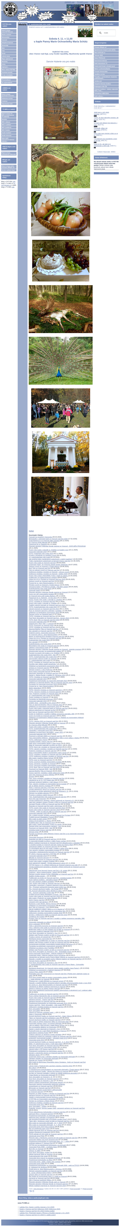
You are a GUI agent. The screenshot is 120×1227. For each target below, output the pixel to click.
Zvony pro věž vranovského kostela (41, 594)
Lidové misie (6, 56)
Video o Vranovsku (35, 1014)
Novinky (4, 119)
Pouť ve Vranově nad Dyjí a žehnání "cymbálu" (45, 611)
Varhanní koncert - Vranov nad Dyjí (41, 999)
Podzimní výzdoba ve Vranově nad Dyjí (42, 751)
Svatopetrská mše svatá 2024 (39, 640)
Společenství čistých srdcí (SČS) (104, 50)
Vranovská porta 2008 (36, 1163)
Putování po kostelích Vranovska (40, 537)
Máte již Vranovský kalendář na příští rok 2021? (45, 745)
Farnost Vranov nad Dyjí (37, 961)
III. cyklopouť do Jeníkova (38, 1167)
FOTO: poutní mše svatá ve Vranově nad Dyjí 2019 (47, 808)
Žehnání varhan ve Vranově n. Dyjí (41, 1081)
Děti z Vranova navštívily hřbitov (40, 1180)
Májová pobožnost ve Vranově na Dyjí (42, 710)
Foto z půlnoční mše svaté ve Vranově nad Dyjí (45, 928)
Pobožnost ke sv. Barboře (38, 544)
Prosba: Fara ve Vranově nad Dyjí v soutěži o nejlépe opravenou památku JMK (57, 918)
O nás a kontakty (7, 75)
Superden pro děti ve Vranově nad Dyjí (42, 839)
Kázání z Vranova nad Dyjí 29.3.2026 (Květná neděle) (37, 1211)
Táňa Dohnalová (38, 1189)
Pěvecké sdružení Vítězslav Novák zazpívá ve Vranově (48, 592)
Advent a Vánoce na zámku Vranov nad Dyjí (44, 988)
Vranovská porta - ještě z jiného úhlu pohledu (45, 1162)
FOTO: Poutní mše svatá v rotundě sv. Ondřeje (45, 600)
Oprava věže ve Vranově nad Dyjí (41, 1175)
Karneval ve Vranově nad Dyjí (39, 1178)
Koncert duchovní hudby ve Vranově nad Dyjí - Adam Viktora (50, 1016)
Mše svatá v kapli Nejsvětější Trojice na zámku (45, 824)
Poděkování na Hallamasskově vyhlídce (43, 577)
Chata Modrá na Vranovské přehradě (42, 1075)
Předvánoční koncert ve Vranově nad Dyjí (43, 859)
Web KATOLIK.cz (99, 52)
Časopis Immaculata (100, 71)
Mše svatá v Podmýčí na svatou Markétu (43, 898)
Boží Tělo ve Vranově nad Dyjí (39, 568)
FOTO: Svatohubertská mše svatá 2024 (43, 607)
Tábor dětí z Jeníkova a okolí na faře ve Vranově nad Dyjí (49, 1121)
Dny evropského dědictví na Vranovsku (42, 1027)
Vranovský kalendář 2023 (38, 701)
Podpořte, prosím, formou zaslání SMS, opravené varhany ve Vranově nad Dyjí (57, 1108)
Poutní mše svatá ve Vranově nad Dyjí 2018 (44, 896)
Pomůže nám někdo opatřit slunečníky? (43, 664)
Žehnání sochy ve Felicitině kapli (40, 614)
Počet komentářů (75, 1189)
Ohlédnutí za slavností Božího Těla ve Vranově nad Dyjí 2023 (50, 682)
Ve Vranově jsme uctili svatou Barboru (42, 596)
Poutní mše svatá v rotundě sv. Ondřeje (43, 603)
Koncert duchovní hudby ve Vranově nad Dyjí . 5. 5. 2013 (49, 1042)
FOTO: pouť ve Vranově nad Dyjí (40, 760)
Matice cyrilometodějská (102, 69)
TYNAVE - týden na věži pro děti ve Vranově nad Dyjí (47, 811)
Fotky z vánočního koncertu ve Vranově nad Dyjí (46, 926)
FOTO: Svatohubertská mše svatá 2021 (43, 729)
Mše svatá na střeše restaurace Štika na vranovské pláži (49, 1022)
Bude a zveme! (6, 34)
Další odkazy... (99, 96)
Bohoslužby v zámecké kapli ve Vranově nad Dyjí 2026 (48, 539)
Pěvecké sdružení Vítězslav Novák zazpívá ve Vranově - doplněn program (55, 649)
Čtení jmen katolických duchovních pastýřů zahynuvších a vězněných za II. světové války (60, 990)
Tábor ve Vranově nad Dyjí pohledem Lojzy (44, 1018)
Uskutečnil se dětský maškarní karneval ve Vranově (47, 987)
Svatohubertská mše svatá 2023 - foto (42, 655)
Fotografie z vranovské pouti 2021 (41, 730)
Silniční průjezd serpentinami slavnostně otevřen (46, 1082)
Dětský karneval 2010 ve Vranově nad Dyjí (44, 1130)
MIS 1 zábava (6, 122)
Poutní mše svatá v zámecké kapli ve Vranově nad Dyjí (48, 708)
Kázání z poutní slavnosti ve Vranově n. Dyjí (44, 1029)
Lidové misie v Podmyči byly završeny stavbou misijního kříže (50, 1066)
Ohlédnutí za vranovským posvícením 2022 (44, 706)
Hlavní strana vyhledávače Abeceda (9, 153)
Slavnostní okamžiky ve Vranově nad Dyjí (43, 673)
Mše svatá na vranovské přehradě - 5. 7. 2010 (45, 1125)
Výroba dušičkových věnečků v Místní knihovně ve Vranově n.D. (51, 800)
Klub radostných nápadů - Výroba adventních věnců (47, 863)
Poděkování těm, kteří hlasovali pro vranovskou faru (47, 911)
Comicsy (4, 101)
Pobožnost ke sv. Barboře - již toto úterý (43, 598)
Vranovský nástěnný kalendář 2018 (41, 931)
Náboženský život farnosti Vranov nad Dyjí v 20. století (48, 870)
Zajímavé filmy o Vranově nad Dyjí (41, 1114)
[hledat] (106, 32)
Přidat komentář (87, 1189)
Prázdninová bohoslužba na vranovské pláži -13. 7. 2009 (49, 1141)
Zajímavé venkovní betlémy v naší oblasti (43, 782)
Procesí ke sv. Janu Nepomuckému (41, 583)
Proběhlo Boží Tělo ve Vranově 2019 (42, 823)
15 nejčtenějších (7, 82)
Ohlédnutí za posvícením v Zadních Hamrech (45, 970)
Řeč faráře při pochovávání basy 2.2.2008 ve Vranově (48, 1176)
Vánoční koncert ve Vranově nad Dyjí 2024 (44, 609)
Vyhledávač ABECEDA (101, 93)
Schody (31, 776)
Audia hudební (6, 133)
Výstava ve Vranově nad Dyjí (39, 668)
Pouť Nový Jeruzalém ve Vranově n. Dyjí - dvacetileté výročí (50, 952)
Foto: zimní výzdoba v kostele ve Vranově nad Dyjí (46, 778)
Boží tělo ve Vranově (36, 1149)
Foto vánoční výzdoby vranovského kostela (44, 850)
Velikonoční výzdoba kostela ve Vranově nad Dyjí (46, 1007)
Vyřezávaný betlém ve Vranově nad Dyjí (43, 846)
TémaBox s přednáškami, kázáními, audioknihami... (105, 77)
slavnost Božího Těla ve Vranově (40, 771)
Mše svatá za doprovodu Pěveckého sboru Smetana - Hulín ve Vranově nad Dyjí (57, 1062)
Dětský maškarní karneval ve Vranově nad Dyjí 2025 (47, 1186)
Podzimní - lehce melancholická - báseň (43, 872)
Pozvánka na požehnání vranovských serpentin (45, 946)
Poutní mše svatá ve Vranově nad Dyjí (42, 563)
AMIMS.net (69, 2)
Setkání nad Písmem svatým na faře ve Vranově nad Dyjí (49, 935)
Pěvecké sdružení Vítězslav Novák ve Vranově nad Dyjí (48, 1184)
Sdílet (31, 531)
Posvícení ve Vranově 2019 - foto (40, 828)
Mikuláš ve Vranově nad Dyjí (39, 858)
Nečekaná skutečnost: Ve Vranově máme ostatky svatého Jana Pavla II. (54, 968)
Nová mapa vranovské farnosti (39, 671)
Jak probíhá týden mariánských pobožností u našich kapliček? (51, 559)
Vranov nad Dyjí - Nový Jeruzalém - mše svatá (45, 1005)
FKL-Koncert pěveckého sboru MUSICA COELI (45, 891)
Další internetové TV (100, 63)
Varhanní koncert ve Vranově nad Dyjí (42, 1001)
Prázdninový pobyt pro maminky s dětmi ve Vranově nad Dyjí (50, 1036)
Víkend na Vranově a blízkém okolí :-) (42, 1012)
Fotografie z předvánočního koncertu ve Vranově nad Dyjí (49, 852)
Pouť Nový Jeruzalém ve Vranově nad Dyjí (44, 1046)
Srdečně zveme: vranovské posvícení (42, 633)
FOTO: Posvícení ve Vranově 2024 (41, 625)
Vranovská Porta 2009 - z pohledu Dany (43, 1147)
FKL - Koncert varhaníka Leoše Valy (41, 893)
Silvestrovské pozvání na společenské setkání (45, 651)
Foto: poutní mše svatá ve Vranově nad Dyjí (44, 883)
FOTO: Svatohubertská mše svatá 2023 (43, 657)
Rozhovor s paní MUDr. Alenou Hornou (42, 904)
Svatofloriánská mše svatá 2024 (40, 644)
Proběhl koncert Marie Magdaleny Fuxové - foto (45, 894)
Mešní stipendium (35, 688)
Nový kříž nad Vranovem (37, 799)
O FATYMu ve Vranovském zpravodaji (42, 1099)
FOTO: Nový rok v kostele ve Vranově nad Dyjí (45, 747)
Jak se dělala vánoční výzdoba (39, 786)
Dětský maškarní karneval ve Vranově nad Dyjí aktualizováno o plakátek (54, 843)
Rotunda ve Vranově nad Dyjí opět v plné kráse (45, 806)
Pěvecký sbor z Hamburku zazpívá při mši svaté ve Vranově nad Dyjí (53, 1138)
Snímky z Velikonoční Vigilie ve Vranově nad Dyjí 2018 (48, 915)
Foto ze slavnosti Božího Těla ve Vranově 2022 (45, 705)
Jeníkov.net (98, 81)
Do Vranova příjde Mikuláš (38, 542)
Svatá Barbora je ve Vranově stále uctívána (44, 541)
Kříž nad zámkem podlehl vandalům (41, 882)
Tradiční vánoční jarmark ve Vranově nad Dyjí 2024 (47, 605)
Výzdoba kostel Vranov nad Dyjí (40, 830)
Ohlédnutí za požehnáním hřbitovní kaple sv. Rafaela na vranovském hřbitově (56, 717)
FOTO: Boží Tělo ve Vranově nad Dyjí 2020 (44, 767)
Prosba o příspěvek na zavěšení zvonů (42, 555)
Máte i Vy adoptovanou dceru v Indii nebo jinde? (46, 1044)
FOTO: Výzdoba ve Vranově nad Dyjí (42, 601)
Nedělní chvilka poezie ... (38, 876)
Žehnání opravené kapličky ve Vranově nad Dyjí (46, 1171)
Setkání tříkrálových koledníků (39, 1132)
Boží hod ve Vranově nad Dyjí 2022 (41, 712)
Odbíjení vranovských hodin (38, 647)
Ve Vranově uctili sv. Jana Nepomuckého (43, 635)
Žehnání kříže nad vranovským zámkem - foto (45, 826)
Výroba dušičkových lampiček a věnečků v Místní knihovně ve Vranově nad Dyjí (57, 867)
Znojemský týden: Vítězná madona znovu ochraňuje (47, 955)
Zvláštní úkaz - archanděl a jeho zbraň (42, 703)
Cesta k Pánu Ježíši (36, 972)
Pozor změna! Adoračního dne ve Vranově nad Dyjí (47, 996)
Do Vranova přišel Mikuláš (38, 725)
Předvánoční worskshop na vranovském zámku (45, 1051)
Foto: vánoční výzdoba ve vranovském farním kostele (47, 784)
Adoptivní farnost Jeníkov (102, 84)
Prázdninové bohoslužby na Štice (40, 1160)
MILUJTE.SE (108, 2)
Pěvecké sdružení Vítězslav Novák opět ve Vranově (47, 723)
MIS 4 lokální (6, 130)
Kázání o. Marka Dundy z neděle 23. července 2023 (47, 675)
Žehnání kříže (34, 832)
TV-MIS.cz (95, 2)
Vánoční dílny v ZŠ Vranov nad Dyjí (41, 1049)
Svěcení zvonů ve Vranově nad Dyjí (41, 581)
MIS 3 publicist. (7, 127)
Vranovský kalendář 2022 (38, 734)
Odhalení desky (34, 1055)
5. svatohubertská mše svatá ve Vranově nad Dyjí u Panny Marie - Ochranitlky (56, 964)
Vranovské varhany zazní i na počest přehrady (45, 1023)
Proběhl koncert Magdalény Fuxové (41, 817)
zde (14, 181)
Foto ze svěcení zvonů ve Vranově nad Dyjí (44, 570)
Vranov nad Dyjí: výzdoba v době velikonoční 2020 (46, 773)
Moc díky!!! (32, 1068)
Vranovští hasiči (34, 590)
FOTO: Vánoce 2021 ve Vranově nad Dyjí (43, 721)
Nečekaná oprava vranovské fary (40, 939)
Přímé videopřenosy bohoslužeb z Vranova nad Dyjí (47, 1112)
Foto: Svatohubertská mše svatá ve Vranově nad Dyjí (47, 797)
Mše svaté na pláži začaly (38, 819)
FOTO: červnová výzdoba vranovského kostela (45, 765)
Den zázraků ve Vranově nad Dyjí (40, 631)
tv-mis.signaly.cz (8, 184)
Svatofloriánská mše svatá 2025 (40, 588)
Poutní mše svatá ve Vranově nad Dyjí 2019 (44, 810)
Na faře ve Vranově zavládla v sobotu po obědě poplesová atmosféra (53, 1073)
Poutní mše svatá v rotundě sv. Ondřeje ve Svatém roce (48, 550)
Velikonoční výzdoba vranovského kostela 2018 (45, 913)
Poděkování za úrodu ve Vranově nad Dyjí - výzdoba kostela (50, 878)
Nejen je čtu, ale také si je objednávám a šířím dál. (102, 145)
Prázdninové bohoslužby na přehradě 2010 (44, 1116)
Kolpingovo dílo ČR (100, 86)
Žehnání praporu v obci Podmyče (40, 670)
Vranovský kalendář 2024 (38, 679)
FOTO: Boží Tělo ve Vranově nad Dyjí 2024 (44, 620)
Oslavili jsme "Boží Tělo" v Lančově (41, 623)
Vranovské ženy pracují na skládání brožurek (45, 1158)
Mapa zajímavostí (7, 59)
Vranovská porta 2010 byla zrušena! (42, 1127)
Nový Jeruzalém (34, 1009)
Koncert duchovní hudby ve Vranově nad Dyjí (45, 1020)
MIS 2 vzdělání (6, 124)
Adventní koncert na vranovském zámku (43, 1047)
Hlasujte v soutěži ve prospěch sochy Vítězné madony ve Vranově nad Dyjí (55, 959)
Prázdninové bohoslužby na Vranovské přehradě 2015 (48, 1003)
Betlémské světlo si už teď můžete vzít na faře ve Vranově (49, 929)
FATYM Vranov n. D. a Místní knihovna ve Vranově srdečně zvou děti (53, 865)
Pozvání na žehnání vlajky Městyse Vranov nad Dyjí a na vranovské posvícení (56, 834)
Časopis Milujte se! (100, 47)
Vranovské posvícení (36, 837)
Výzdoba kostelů (7, 72)
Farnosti (4, 40)
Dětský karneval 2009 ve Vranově (41, 1154)
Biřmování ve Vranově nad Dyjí (40, 1088)
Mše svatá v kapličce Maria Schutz (41, 758)
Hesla (3, 53)
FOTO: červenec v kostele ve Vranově (42, 764)
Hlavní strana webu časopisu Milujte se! (8, 166)
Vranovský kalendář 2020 (38, 813)
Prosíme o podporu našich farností (41, 795)
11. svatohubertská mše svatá (39, 660)
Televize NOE (98, 55)
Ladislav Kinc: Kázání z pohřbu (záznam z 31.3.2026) (37, 1207)
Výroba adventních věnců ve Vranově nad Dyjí (45, 789)
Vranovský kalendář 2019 (38, 856)
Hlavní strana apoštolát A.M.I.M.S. (8, 94)
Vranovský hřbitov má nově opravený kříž (43, 1140)
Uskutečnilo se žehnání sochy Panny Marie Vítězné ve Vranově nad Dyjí (54, 957)
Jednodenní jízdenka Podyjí (38, 1033)
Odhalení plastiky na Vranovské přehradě (43, 1058)
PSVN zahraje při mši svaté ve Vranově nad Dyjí (46, 1134)
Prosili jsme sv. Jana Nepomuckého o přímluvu (45, 1169)
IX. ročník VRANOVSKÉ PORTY (40, 1173)
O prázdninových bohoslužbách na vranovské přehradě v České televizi (54, 1069)
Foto (3, 50)
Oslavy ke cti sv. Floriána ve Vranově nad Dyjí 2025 (47, 579)
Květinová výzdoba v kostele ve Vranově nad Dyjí (46, 1103)
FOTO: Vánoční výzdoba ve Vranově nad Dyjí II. (46, 690)
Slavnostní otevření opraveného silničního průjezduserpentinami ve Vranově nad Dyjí (47, 1085)
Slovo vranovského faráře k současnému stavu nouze (48, 752)
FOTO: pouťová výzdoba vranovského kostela (45, 762)
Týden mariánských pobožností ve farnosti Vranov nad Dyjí (49, 561)
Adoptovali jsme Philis (36, 1136)
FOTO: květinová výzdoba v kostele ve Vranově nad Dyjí (49, 756)
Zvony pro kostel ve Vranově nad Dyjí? (42, 716)
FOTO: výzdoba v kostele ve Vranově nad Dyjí (45, 754)
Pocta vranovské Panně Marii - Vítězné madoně (46, 953)
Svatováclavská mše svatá (38, 1156)
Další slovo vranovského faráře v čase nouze (45, 743)
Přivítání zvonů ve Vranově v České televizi (44, 585)
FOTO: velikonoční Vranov (38, 740)
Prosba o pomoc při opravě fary (40, 937)
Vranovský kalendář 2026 (38, 552)
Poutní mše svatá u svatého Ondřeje (42, 727)
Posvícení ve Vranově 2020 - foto (40, 769)
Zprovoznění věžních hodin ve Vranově (42, 659)
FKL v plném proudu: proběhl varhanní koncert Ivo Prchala (49, 815)
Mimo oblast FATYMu (8, 69)
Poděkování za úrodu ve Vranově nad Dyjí (44, 994)
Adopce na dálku (35, 1151)
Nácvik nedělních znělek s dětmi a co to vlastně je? (47, 909)
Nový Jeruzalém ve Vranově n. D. (40, 1077)
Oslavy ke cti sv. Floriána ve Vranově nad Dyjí (45, 638)
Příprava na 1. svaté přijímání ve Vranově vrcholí (46, 981)
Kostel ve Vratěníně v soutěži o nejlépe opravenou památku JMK (51, 714)
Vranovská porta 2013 (36, 1040)
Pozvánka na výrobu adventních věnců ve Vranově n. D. (48, 791)
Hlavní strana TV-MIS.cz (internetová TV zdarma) (8, 115)
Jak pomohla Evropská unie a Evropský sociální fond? (48, 1119)
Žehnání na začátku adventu (39, 793)
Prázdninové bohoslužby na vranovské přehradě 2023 (48, 681)
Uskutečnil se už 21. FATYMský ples (41, 780)
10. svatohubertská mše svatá (39, 695)
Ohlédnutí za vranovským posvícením (42, 905)
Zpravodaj (5, 45)
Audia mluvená (6, 135)
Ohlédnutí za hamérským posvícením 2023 (44, 666)
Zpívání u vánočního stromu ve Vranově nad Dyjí (46, 1053)
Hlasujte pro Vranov (36, 1060)
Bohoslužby (5, 37)
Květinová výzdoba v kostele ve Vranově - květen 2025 (48, 574)
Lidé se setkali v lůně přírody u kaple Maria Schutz (47, 1025)
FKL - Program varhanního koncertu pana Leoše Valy (47, 887)
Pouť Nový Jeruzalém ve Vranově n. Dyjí (43, 933)
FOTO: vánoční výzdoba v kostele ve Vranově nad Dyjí (48, 749)
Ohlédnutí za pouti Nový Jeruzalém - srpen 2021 (46, 732)
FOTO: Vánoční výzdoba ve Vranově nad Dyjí (45, 692)
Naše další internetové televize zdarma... (8, 139)
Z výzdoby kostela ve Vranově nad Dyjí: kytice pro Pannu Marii (51, 845)
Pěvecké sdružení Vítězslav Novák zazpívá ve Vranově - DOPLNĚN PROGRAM (57, 546)
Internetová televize (100, 60)
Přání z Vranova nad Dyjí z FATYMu (41, 788)
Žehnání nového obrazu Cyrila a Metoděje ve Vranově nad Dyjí (51, 874)
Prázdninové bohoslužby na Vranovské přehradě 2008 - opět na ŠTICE (54, 1165)
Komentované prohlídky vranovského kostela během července (51, 944)
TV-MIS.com (82, 2)
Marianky (5, 61)
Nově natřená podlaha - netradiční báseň (43, 880)
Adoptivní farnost (7, 42)
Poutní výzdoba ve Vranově (38, 697)
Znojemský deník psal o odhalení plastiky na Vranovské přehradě (52, 1057)
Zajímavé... (5, 67)
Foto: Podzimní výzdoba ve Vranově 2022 (44, 694)
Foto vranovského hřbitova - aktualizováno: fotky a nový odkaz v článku (54, 738)
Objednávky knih (7, 104)
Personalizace (6, 80)
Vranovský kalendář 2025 (38, 622)
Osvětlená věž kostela (36, 917)
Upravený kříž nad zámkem (38, 902)
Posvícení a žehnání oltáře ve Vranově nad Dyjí (45, 736)
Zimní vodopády (34, 924)
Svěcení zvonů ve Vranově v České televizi (44, 566)
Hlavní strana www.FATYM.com (7, 31)
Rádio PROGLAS (99, 58)
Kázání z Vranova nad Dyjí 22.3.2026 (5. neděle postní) (38, 1215)
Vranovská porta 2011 (36, 1104)
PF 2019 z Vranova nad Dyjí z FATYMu (42, 854)
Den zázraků (33, 642)
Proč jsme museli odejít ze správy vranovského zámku (48, 977)
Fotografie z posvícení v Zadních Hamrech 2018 (46, 885)
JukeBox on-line (99, 74)
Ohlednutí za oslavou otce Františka (41, 948)
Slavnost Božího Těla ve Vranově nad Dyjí (44, 629)
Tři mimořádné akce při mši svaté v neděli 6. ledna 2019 (48, 848)
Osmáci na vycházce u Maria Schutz (42, 1101)
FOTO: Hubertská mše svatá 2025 (41, 553)
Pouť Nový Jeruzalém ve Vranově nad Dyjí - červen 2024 (49, 618)
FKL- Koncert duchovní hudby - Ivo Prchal (43, 889)
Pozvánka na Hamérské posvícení (41, 699)
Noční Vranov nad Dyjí (37, 900)
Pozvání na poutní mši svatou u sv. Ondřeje (44, 653)
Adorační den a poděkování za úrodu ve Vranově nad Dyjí (49, 940)
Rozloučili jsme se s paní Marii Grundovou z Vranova (47, 1031)
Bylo (3, 48)
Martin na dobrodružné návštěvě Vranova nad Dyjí (46, 636)
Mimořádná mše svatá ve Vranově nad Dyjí (44, 646)
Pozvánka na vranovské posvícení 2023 (43, 684)
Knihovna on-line (7, 98)
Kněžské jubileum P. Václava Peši (41, 1143)
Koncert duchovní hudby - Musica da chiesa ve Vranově (48, 1071)
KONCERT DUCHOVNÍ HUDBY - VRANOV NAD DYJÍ (48, 1038)
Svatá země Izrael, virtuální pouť (104, 66)
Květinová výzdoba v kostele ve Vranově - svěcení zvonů (49, 572)
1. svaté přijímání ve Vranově (39, 979)
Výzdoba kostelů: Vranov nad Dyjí (41, 741)
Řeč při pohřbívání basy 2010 (39, 1128)
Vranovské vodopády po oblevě (40, 922)
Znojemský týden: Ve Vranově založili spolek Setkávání (48, 565)
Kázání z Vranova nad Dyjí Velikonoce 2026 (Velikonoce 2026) (40, 1209)
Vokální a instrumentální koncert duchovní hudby (46, 1097)
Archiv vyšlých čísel (8, 170)
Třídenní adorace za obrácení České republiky (45, 1034)
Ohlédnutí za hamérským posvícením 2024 (44, 612)
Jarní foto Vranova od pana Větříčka (41, 775)
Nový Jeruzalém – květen (38, 1106)
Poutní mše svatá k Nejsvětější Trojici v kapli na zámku (48, 576)
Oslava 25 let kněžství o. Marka (40, 821)
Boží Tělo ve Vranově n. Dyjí (39, 907)
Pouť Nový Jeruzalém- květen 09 (40, 1152)
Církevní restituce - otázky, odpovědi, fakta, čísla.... (106, 89)
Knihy (4, 64)
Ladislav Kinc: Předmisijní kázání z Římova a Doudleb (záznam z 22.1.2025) (45, 1213)
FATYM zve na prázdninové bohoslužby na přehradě (47, 1145)
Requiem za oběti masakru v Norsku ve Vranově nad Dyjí (49, 1093)
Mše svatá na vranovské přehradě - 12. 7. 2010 (45, 1123)
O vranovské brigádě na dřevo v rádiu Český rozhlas (47, 841)
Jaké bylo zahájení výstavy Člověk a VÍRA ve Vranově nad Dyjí (51, 802)
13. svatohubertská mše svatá (39, 557)
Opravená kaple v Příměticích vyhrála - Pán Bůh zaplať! (48, 587)
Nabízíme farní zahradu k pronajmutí (42, 1117)
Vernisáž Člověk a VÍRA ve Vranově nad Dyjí (44, 804)
